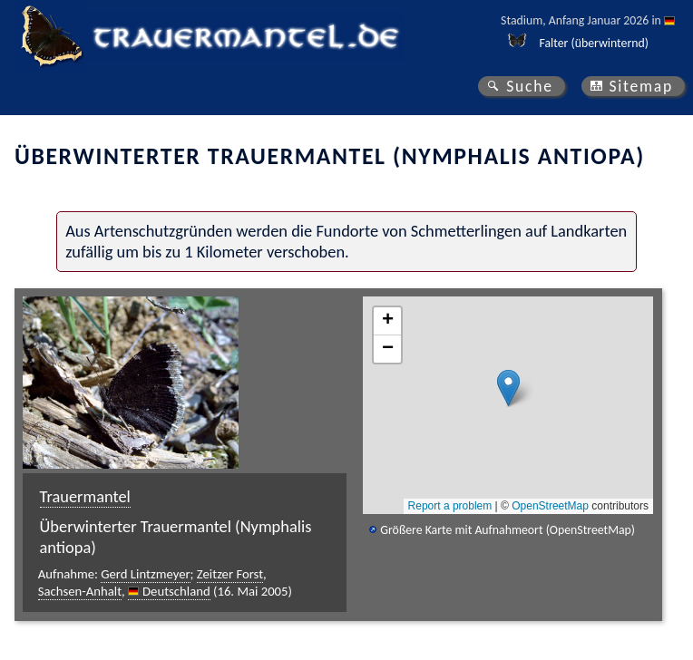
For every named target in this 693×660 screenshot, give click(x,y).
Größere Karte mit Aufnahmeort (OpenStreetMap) (507, 530)
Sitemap (641, 86)
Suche (529, 86)
